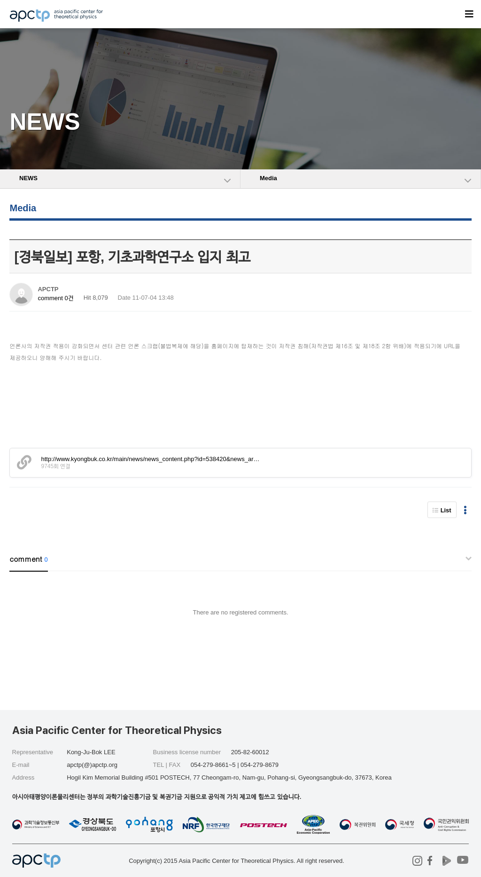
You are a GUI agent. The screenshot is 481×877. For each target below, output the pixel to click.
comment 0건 (55, 298)
